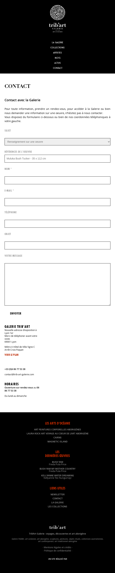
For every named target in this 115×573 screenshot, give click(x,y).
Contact (57, 68)
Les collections (57, 506)
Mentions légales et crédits (57, 547)
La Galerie (57, 42)
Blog (57, 57)
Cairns (57, 437)
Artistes (57, 52)
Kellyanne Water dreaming (57, 476)
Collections (57, 47)
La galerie (57, 502)
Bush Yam (57, 463)
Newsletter (58, 494)
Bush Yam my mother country (57, 469)
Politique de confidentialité (57, 550)
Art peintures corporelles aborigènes (57, 429)
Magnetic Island (57, 441)
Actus (57, 62)
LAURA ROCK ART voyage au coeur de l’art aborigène (58, 433)
